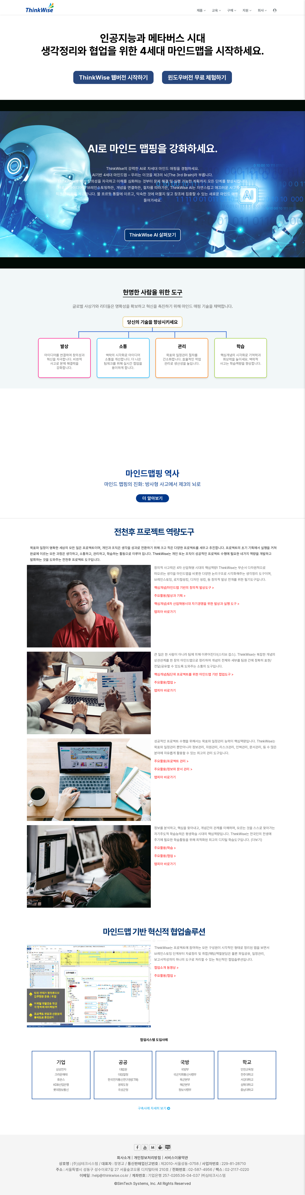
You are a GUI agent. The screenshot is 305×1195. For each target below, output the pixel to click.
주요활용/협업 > (165, 682)
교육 (216, 10)
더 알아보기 (152, 498)
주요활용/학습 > (165, 848)
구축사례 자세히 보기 (154, 1108)
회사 (262, 10)
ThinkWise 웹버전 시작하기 (113, 80)
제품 (201, 10)
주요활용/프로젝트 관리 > (171, 761)
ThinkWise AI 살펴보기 (152, 235)
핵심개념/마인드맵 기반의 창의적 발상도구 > (184, 588)
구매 (231, 10)
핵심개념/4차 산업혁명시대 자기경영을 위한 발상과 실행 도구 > (196, 604)
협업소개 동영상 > (166, 968)
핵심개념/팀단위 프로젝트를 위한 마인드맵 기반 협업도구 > (193, 674)
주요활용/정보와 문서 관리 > (173, 769)
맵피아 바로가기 (165, 612)
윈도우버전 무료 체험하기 (197, 80)
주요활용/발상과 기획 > (170, 596)
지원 (247, 10)
